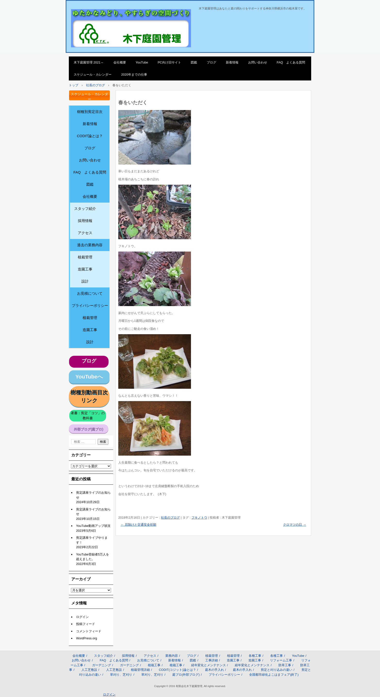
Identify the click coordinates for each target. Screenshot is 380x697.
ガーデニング (101, 665)
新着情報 (232, 62)
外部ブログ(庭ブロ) (88, 429)
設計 (85, 281)
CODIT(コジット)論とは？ (177, 670)
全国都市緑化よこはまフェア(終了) (274, 674)
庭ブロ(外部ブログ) (186, 674)
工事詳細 (211, 660)
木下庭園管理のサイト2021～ (102, 14)
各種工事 (255, 655)
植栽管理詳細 (140, 670)
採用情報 (85, 221)
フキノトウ (199, 517)
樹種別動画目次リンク (89, 396)
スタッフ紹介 (85, 208)
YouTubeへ (89, 377)
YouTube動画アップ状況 (93, 526)
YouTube (142, 62)
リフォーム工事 (281, 660)
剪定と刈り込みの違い (276, 670)
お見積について (90, 293)
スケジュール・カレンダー (92, 74)
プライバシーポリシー (90, 305)
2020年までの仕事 (134, 74)
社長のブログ (170, 517)
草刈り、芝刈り (121, 674)
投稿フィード (85, 624)
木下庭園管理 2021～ (89, 62)
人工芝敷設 (89, 670)
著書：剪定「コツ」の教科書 (88, 415)
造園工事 (85, 269)
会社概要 (119, 62)
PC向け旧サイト (169, 62)
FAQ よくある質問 (291, 62)
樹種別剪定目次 (90, 112)
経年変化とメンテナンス (208, 665)
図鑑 (194, 62)
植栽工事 (154, 665)
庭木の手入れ (214, 670)
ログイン (82, 617)
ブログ (211, 62)
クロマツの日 (294, 524)
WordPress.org (86, 638)
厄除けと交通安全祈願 (138, 524)
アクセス (85, 233)
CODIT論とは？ (90, 136)
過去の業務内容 (90, 245)
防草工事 (284, 665)
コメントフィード (88, 631)
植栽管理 (85, 257)
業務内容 (171, 655)
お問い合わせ (257, 62)
